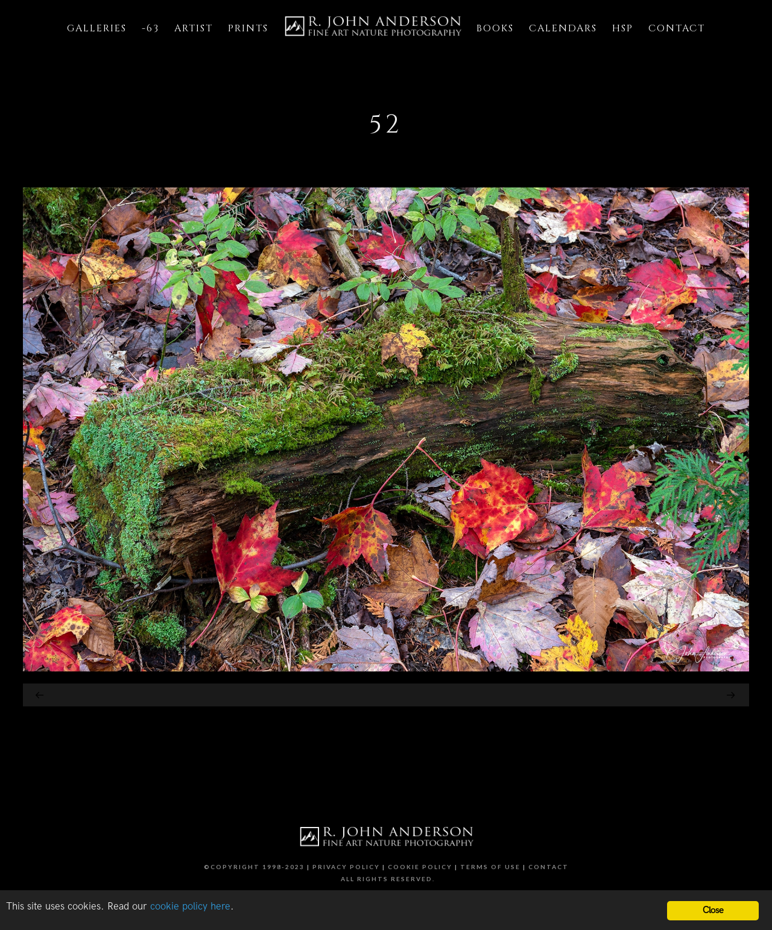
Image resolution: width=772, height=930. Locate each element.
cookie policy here (190, 906)
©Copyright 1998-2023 (254, 866)
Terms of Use (490, 866)
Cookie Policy (420, 866)
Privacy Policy (346, 866)
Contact (548, 866)
